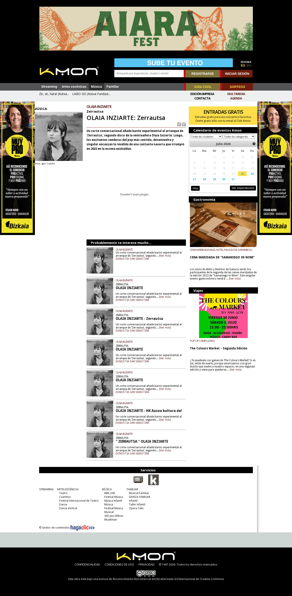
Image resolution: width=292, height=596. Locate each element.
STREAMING (45, 489)
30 (221, 183)
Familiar (113, 86)
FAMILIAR (131, 489)
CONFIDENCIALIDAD (87, 564)
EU (249, 65)
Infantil (132, 501)
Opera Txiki (135, 508)
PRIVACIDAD (147, 564)
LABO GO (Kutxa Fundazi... (91, 94)
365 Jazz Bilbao (112, 516)
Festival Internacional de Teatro (77, 501)
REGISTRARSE (202, 73)
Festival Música (112, 497)
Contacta (202, 98)
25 (239, 178)
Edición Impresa (202, 94)
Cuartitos (63, 497)
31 (230, 183)
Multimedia (236, 94)
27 (192, 183)
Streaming (49, 86)
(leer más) (170, 255)
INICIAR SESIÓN (237, 73)
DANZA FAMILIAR (138, 497)
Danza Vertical (67, 508)
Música (96, 86)
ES (243, 65)
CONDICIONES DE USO (119, 564)
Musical (107, 512)
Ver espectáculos (239, 192)
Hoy (193, 192)
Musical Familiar (138, 493)
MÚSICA (106, 489)
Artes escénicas (74, 86)
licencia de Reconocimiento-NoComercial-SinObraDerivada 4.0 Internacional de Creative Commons (161, 579)
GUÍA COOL (203, 87)
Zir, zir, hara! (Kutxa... (54, 94)
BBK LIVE (108, 493)
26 (248, 178)
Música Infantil (112, 501)
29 (211, 183)
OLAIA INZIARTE (126, 249)
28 (202, 183)
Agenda (236, 98)
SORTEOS (237, 87)
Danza (62, 504)
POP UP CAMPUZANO (200, 345)
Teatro (62, 493)
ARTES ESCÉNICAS (66, 489)
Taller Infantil (136, 504)
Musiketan (109, 519)
